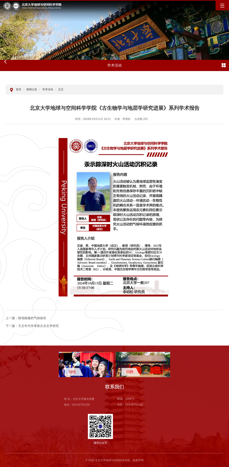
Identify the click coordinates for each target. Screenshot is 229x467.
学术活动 (47, 89)
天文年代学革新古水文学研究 (32, 326)
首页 (18, 89)
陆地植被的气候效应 (26, 318)
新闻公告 (31, 89)
